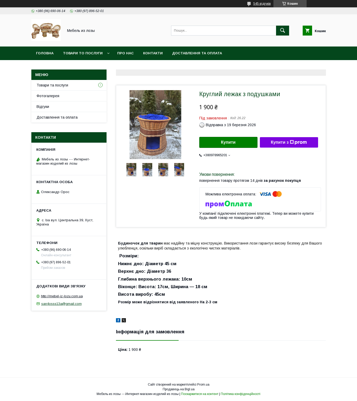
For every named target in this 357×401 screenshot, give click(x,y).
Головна (45, 53)
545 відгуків (262, 3)
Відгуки (43, 106)
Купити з (289, 142)
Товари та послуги (52, 85)
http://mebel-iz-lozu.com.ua (62, 296)
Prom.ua (203, 384)
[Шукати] (282, 31)
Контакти (153, 53)
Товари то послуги (83, 53)
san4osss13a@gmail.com (61, 304)
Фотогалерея (48, 96)
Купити (228, 142)
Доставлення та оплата (197, 53)
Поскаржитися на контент (199, 394)
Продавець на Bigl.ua (179, 389)
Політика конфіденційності (240, 394)
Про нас (125, 53)
